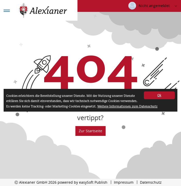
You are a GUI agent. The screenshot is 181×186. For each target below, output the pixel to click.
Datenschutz (151, 182)
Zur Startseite (90, 130)
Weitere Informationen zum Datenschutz (127, 107)
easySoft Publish (93, 182)
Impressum (123, 182)
